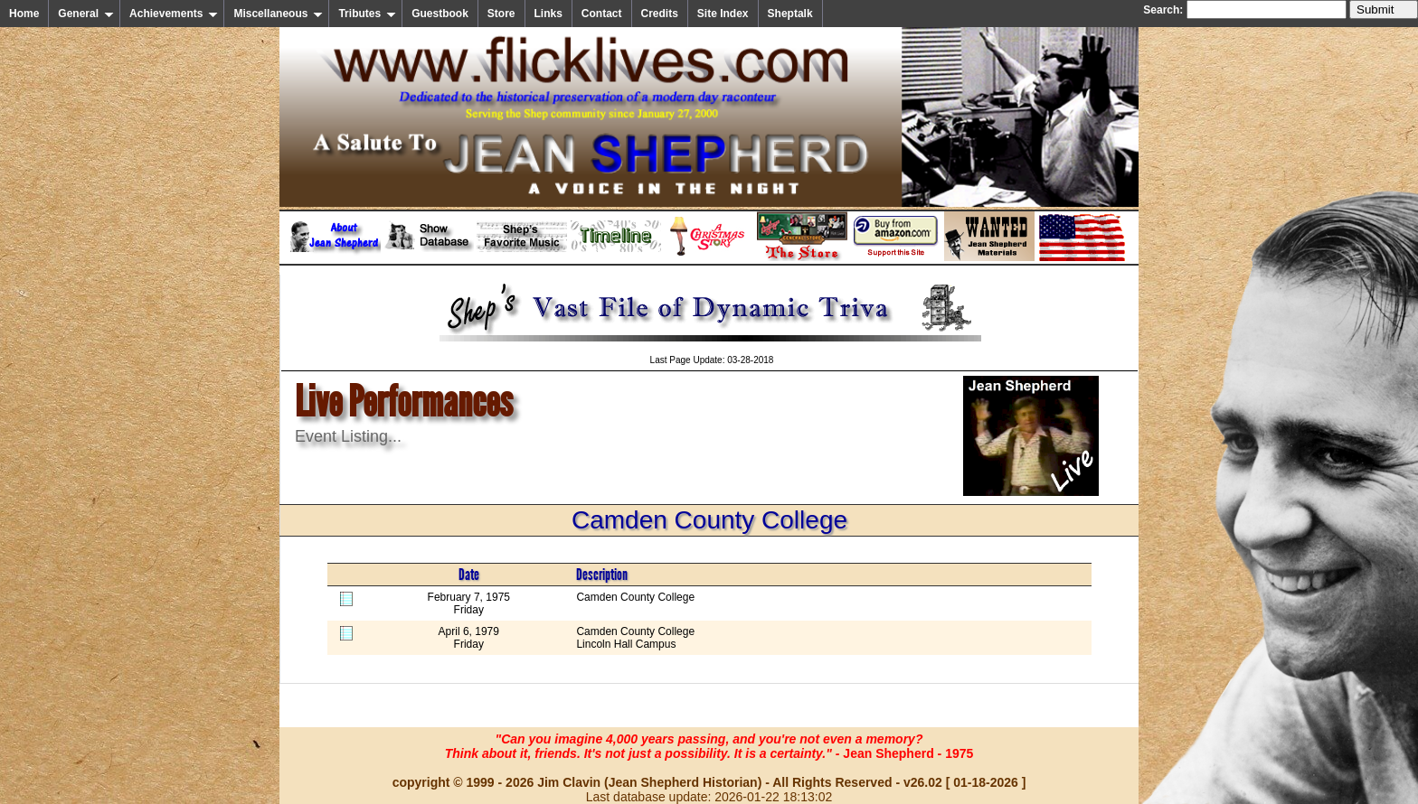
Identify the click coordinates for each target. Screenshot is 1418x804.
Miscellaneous (278, 13)
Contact (601, 13)
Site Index (723, 13)
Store (501, 13)
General (86, 13)
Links (548, 13)
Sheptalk (790, 13)
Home (24, 13)
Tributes (367, 13)
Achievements (173, 13)
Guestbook (439, 13)
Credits (659, 13)
